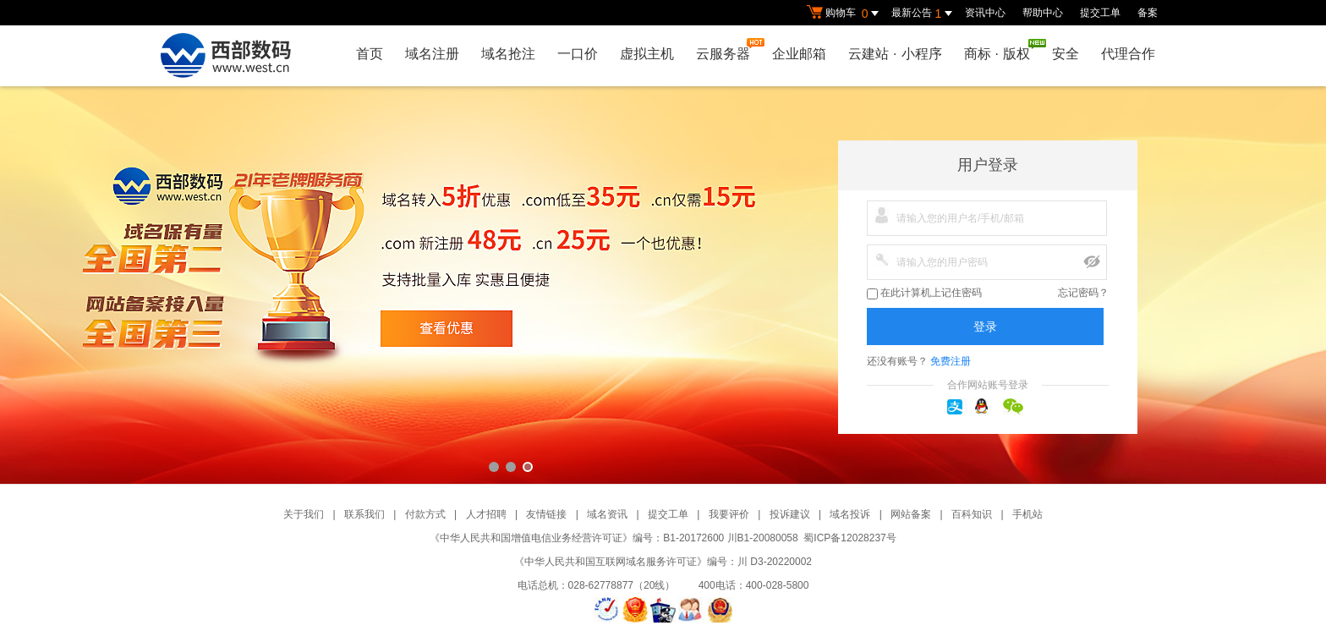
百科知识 (971, 514)
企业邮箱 (799, 54)
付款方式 (425, 514)
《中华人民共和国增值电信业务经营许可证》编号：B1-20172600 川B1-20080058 (613, 538)
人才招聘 (486, 514)
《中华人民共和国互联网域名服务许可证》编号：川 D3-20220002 (663, 562)
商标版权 (1001, 50)
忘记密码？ (1083, 293)
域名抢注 (508, 54)
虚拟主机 (647, 54)
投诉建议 (790, 514)
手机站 (1027, 514)
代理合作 (1128, 54)
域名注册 (432, 54)
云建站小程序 (894, 54)
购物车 (845, 13)
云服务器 (727, 49)
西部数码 (663, 285)
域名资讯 (607, 514)
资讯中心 (985, 13)
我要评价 (729, 514)
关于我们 (303, 514)
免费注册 (950, 361)
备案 (1147, 13)
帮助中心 (1042, 13)
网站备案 (910, 514)
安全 (1065, 54)
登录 (985, 326)
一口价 (577, 54)
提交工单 (1100, 13)
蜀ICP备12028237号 (849, 538)
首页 (369, 54)
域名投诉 (850, 514)
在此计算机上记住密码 (924, 293)
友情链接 (546, 514)
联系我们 (364, 514)
